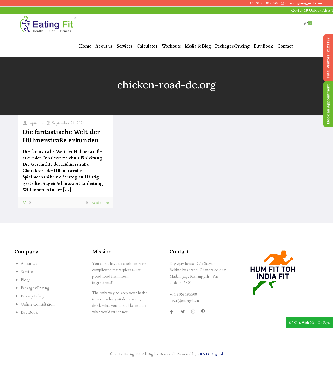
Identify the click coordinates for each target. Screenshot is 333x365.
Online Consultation (38, 304)
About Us (29, 263)
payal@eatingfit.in (184, 300)
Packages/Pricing (35, 288)
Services (27, 271)
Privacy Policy (32, 296)
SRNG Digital (210, 354)
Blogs (26, 279)
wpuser (35, 123)
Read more (100, 202)
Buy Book (29, 312)
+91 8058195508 (266, 3)
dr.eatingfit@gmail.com (303, 3)
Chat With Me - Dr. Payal (312, 323)
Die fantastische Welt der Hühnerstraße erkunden (61, 136)
